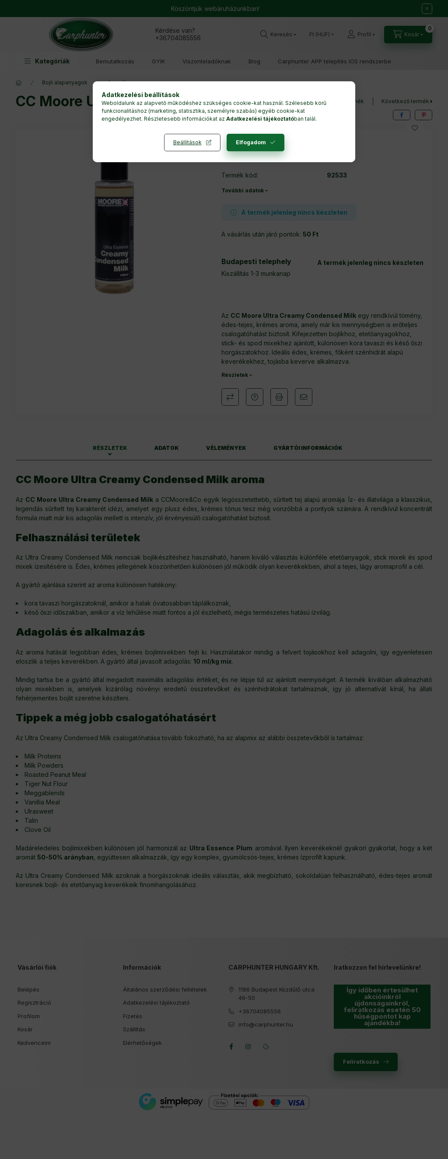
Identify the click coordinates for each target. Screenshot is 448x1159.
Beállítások (187, 142)
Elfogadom (251, 142)
